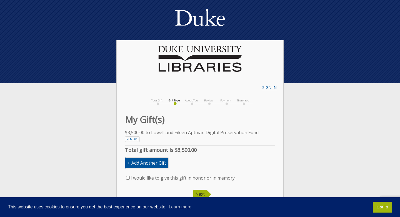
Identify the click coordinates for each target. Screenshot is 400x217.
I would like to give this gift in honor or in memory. (181, 178)
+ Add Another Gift (147, 163)
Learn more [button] (180, 207)
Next (200, 194)
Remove (132, 139)
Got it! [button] (382, 207)
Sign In (269, 87)
